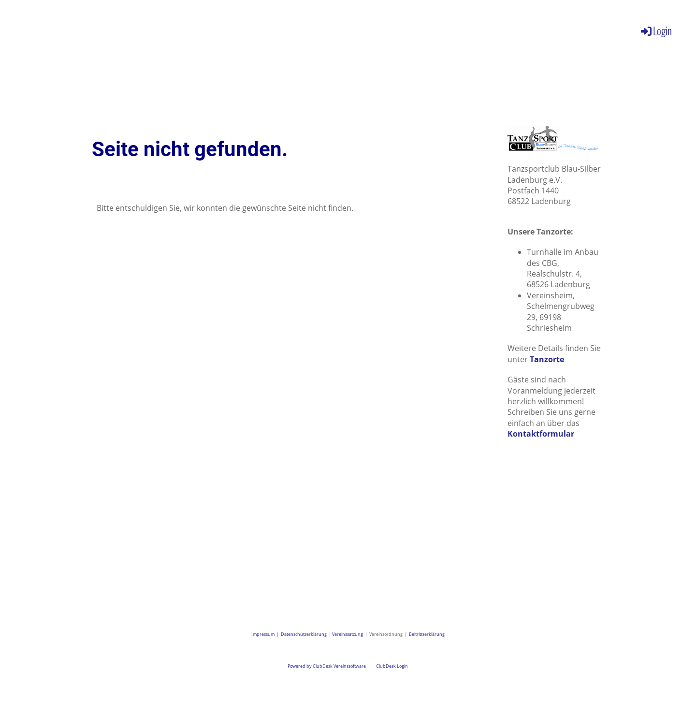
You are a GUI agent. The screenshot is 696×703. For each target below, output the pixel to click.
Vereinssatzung (347, 634)
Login (655, 30)
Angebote (213, 29)
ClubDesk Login (392, 666)
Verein (153, 29)
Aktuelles (93, 29)
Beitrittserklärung (427, 634)
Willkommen (30, 29)
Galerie (275, 29)
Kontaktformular (541, 433)
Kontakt (326, 29)
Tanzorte (547, 359)
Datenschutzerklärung (304, 634)
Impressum (263, 634)
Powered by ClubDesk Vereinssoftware (327, 666)
